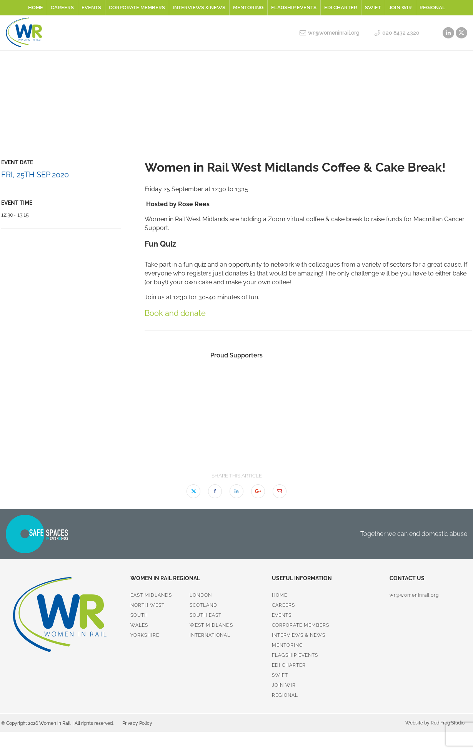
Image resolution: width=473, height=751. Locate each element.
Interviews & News (199, 7)
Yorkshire (144, 635)
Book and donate (175, 313)
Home (35, 7)
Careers (62, 7)
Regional (432, 7)
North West (147, 605)
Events (91, 7)
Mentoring (248, 7)
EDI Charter (340, 7)
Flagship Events (293, 7)
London (201, 595)
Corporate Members (137, 7)
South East (206, 615)
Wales (139, 625)
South (139, 615)
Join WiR (400, 7)
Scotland (203, 605)
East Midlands (151, 595)
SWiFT (373, 7)
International (210, 635)
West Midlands (211, 625)
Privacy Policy (137, 723)
